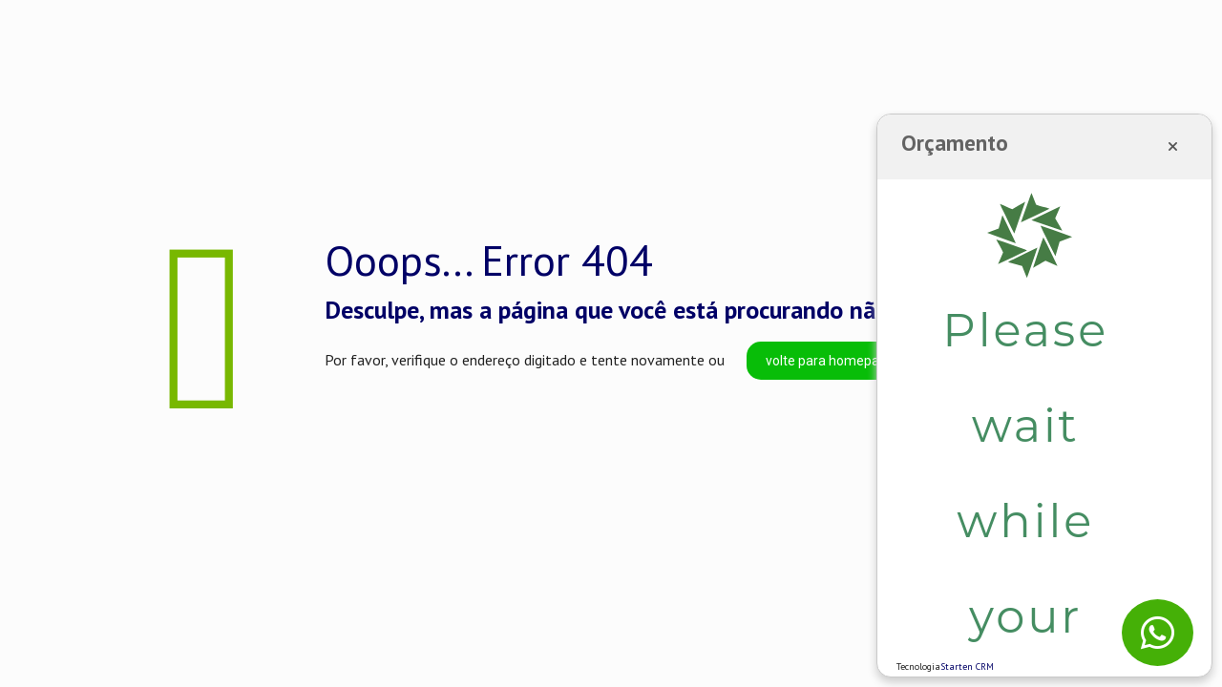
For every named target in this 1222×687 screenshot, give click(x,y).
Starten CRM (967, 666)
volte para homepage (830, 360)
